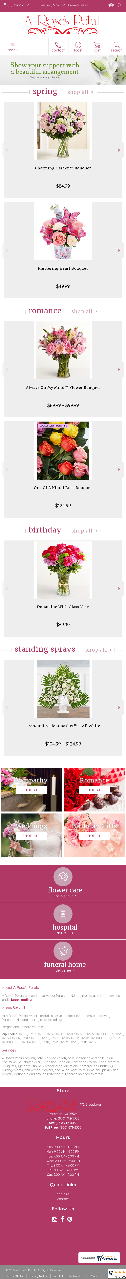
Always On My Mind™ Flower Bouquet (63, 387)
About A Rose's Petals (20, 987)
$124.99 (63, 505)
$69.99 (63, 625)
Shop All (78, 92)
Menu (13, 50)
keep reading (21, 1000)
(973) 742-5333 (20, 5)
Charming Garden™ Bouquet (63, 168)
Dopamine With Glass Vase (63, 607)
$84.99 (63, 186)
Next (120, 150)
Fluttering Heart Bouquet (63, 268)
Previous (6, 150)
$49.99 (63, 286)
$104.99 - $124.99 (63, 744)
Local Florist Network (66, 1276)
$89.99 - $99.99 (63, 405)
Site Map (91, 1276)
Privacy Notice (38, 1276)
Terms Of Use (15, 1276)
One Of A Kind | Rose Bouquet (63, 487)
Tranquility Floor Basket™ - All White (63, 726)
